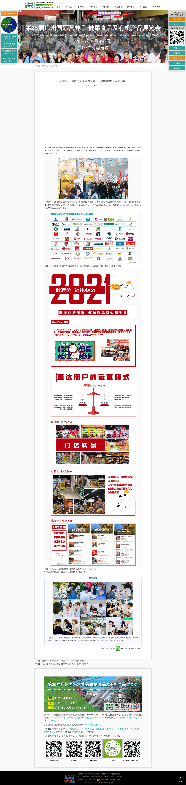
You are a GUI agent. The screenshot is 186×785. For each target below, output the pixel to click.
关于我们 (143, 7)
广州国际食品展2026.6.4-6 (9, 52)
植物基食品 (48, 732)
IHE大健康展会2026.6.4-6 (9, 45)
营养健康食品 (72, 729)
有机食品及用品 (87, 729)
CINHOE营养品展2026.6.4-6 (9, 37)
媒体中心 (130, 7)
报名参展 (177, 19)
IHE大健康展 (123, 648)
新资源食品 (135, 729)
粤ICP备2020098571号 (86, 779)
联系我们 (118, 774)
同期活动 (118, 7)
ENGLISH (156, 7)
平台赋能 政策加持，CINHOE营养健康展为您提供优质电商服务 (65, 664)
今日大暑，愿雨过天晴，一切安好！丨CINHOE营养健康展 (63, 661)
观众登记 (177, 24)
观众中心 (93, 7)
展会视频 (177, 68)
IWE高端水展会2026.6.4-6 (9, 60)
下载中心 (177, 48)
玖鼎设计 (119, 777)
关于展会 (68, 7)
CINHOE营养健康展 (92, 725)
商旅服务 (106, 7)
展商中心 (81, 7)
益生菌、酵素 (123, 729)
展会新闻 (53, 66)
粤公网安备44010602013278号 (108, 779)
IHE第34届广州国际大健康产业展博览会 (77, 718)
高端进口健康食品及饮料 (105, 729)
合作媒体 (177, 63)
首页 (58, 7)
